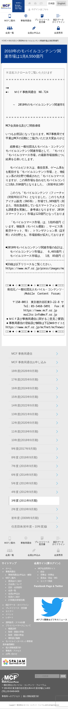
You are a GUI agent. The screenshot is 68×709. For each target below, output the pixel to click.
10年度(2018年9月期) (24, 440)
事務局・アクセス (13, 650)
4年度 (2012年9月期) (24, 491)
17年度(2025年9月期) (24, 379)
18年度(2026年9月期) (24, 370)
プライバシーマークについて (18, 625)
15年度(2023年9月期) (24, 396)
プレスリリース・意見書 (16, 608)
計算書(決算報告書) (16, 600)
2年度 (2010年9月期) (24, 509)
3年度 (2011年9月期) (24, 500)
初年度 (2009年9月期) (25, 517)
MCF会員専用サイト (46, 568)
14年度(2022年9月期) (24, 405)
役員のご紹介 (14, 597)
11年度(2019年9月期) (24, 431)
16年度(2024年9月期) (24, 388)
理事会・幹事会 (47, 575)
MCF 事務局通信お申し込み (28, 362)
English (61, 3)
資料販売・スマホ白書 (15, 622)
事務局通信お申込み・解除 (19, 575)
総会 (42, 571)
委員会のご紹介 (15, 581)
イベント (9, 614)
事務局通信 (12, 41)
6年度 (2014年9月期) (24, 474)
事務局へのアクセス (11, 696)
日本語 (51, 3)
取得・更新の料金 (16, 635)
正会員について (15, 584)
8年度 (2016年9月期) (24, 457)
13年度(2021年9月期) (24, 414)
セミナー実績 (46, 581)
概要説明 (12, 628)
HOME (4, 41)
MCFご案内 (10, 578)
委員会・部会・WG (48, 578)
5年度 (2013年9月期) (24, 483)
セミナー (9, 611)
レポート (9, 617)
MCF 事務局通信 (21, 353)
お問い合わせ (11, 654)
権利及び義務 (14, 638)
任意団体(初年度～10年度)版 (29, 526)
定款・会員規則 (15, 587)
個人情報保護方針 (13, 647)
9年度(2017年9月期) (24, 448)
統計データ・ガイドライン (17, 605)
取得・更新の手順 (16, 632)
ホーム (8, 568)
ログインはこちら (40, 9)
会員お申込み (14, 593)
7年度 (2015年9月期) (24, 465)
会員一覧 (12, 590)
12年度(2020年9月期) (24, 422)
